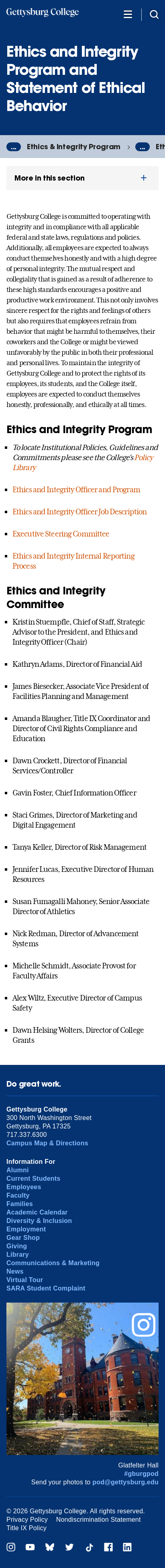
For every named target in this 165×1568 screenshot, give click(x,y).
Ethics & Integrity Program (73, 146)
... (13, 146)
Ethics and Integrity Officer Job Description (79, 511)
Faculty (18, 1195)
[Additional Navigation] (127, 13)
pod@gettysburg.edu (125, 1482)
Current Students (33, 1178)
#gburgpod (141, 1473)
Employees (23, 1187)
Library (17, 1254)
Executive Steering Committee (60, 533)
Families (19, 1203)
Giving (16, 1246)
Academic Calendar (37, 1212)
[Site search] (154, 13)
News (15, 1271)
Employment (26, 1229)
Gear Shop (23, 1237)
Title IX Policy (26, 1528)
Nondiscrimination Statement (98, 1519)
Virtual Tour (24, 1279)
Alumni (17, 1170)
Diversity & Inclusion (39, 1220)
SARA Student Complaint (46, 1288)
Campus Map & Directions (47, 1143)
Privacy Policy (27, 1519)
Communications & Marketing (53, 1263)
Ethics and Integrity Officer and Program (76, 489)
